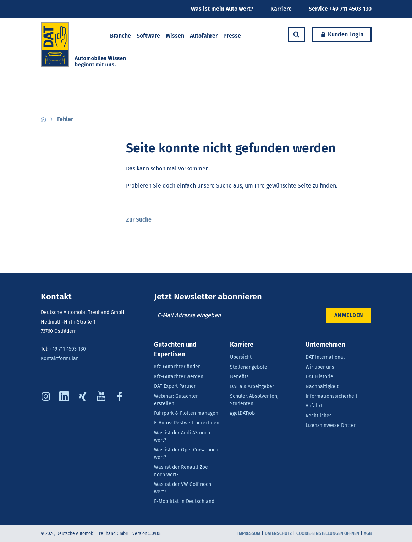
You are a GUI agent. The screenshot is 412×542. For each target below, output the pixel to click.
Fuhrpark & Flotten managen (186, 413)
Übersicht (241, 357)
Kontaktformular (59, 359)
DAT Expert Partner (175, 386)
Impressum (248, 533)
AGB (368, 533)
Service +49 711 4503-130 (340, 8)
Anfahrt (314, 406)
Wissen (175, 35)
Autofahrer (204, 35)
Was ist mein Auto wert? (222, 8)
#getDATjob (242, 413)
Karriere (281, 8)
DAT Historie (319, 377)
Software (148, 35)
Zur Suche (139, 219)
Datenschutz (278, 533)
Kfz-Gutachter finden (177, 367)
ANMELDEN (348, 315)
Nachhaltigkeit (322, 387)
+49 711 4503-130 (68, 349)
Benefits (239, 377)
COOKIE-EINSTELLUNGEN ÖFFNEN (327, 533)
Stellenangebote (248, 367)
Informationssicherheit (331, 396)
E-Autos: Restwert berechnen (186, 423)
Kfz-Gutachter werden (178, 377)
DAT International (325, 357)
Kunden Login (337, 34)
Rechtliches (319, 416)
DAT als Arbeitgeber (252, 387)
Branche (120, 35)
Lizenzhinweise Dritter (331, 425)
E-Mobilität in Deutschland (184, 501)
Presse (232, 35)
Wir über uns (320, 367)
